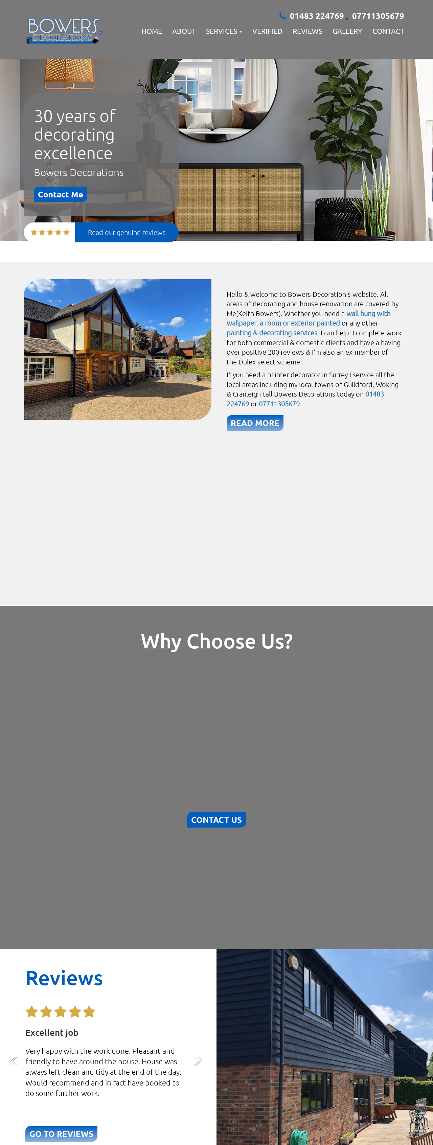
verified (267, 30)
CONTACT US (216, 819)
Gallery (347, 30)
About (184, 30)
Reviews (307, 30)
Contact (388, 30)
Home (151, 30)
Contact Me (60, 194)
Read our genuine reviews (127, 232)
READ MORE (255, 423)
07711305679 (378, 15)
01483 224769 (318, 15)
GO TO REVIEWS (61, 1133)
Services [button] (224, 30)
